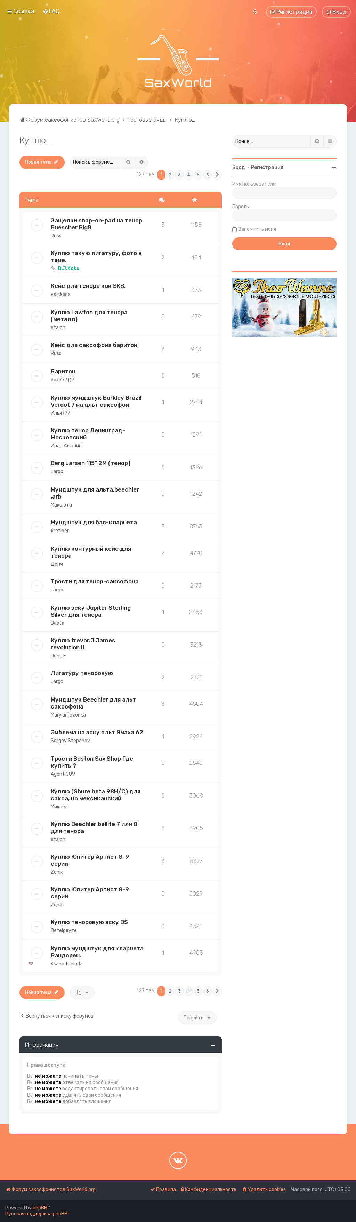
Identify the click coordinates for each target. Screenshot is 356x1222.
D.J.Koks (68, 269)
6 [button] (207, 174)
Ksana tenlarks (67, 964)
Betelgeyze (64, 930)
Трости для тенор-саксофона (95, 581)
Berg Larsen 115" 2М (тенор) (90, 463)
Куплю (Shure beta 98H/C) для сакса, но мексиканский (95, 795)
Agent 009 (63, 774)
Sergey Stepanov (70, 741)
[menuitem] (51, 11)
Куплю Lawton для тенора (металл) (89, 316)
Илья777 (60, 413)
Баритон (63, 371)
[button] (217, 175)
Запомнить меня (257, 229)
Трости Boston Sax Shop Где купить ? (92, 762)
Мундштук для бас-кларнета (94, 522)
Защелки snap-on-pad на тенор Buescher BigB (96, 224)
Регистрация (267, 167)
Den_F (58, 656)
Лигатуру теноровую (82, 673)
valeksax (61, 294)
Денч (57, 564)
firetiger (60, 531)
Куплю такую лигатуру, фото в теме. (96, 257)
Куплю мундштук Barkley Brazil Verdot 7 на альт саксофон (96, 401)
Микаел (59, 807)
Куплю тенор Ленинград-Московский (88, 434)
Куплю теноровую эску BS (89, 921)
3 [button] (179, 174)
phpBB (40, 1208)
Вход (238, 167)
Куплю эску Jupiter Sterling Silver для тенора (91, 611)
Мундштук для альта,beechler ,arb (95, 493)
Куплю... (35, 140)
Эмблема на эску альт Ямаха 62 (97, 732)
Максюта (61, 505)
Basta (57, 623)
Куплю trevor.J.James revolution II (83, 644)
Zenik (57, 872)
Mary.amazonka (68, 715)
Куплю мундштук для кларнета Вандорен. (97, 952)
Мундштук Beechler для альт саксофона (93, 703)
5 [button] (198, 174)
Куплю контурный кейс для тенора (91, 552)
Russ (56, 236)
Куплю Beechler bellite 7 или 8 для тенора (94, 827)
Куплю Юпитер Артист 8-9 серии (90, 860)
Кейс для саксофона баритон (94, 344)
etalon (58, 328)
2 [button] (170, 174)
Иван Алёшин (66, 446)
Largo (57, 472)
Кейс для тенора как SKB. (88, 285)
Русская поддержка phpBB (36, 1214)
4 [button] (188, 174)
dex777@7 (62, 380)
